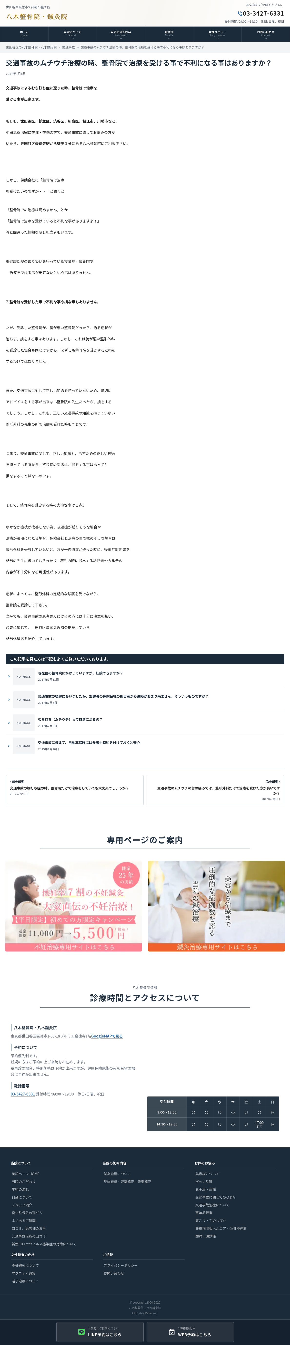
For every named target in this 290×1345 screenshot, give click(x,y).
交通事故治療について (212, 1204)
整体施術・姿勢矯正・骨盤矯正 (127, 1181)
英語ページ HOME (25, 1173)
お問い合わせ (114, 1273)
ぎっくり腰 (203, 1181)
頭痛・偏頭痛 (205, 1236)
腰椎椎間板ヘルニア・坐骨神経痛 (221, 1228)
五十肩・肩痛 (205, 1189)
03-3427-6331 (260, 13)
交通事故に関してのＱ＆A (215, 1197)
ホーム (24, 33)
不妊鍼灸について (25, 1265)
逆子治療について (25, 1280)
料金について (22, 1197)
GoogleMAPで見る (107, 1038)
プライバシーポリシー (121, 1265)
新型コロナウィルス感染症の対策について (44, 1243)
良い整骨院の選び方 (27, 1212)
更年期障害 (203, 1212)
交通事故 (68, 47)
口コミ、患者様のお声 (29, 1228)
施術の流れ (20, 1189)
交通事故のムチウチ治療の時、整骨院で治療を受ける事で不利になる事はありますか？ (142, 47)
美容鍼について (207, 1173)
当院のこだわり (24, 1181)
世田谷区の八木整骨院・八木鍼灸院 (31, 47)
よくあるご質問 (24, 1220)
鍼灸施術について (117, 1173)
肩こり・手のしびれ (210, 1220)
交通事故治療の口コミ (29, 1236)
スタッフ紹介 (22, 1204)
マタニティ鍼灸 (23, 1273)
